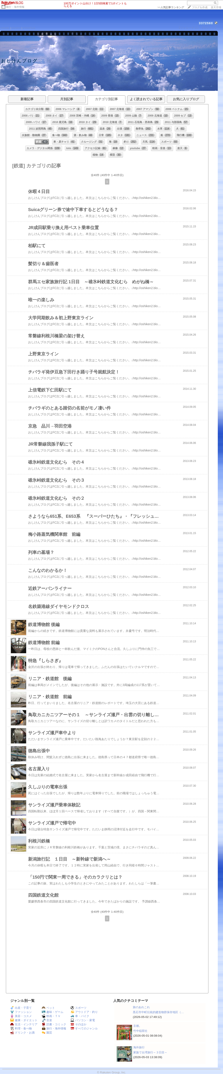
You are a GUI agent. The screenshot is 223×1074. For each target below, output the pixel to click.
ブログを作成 (200, 7)
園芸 (47, 1032)
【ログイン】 (209, 27)
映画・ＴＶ (51, 1016)
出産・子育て (21, 1007)
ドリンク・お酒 (22, 1032)
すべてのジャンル (84, 1028)
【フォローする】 (188, 27)
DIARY (16, 28)
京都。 (137, 1025)
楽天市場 (216, 7)
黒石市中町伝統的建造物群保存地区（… (158, 1012)
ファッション (21, 1012)
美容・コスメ (21, 1016)
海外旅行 (139, 1047)
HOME (5, 28)
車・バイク (80, 1016)
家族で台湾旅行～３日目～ (150, 1052)
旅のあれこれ (141, 1007)
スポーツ (78, 1007)
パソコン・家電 (83, 1020)
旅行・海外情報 (15, 6)
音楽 (47, 1020)
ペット (48, 1007)
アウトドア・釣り (84, 1012)
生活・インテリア (23, 1024)
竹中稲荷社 (140, 1030)
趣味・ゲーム (52, 1012)
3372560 (206, 23)
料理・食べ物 (21, 1028)
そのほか (78, 1024)
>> (170, 7)
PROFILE (29, 28)
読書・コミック (54, 1024)
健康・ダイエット (23, 1020)
